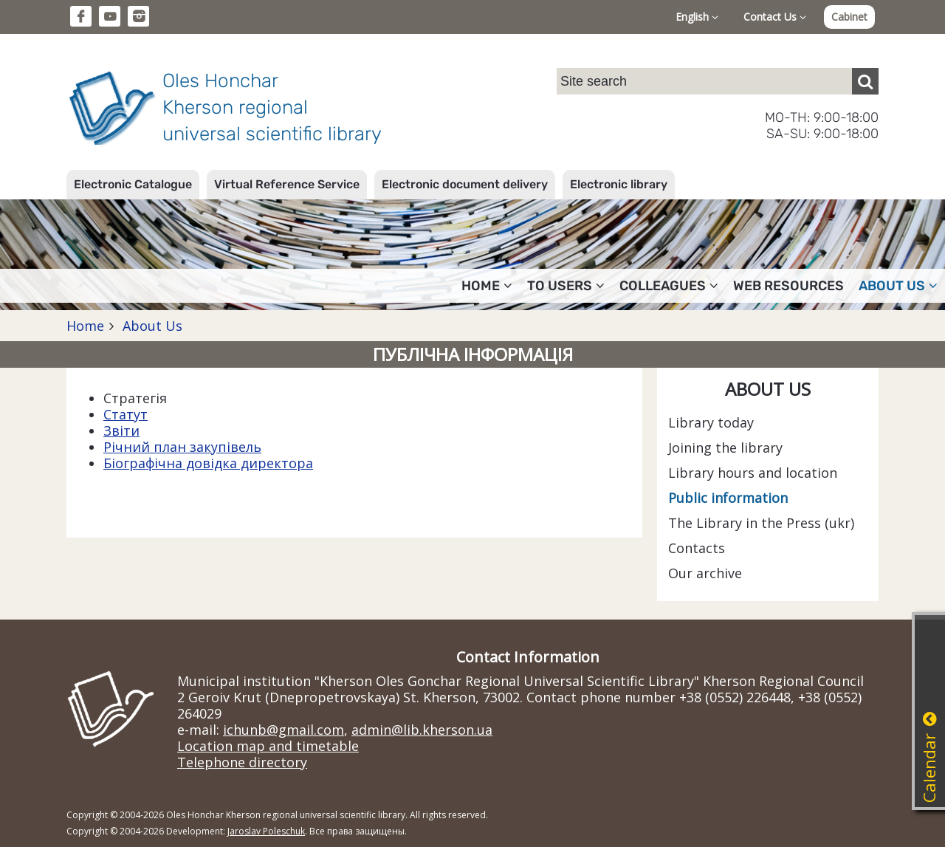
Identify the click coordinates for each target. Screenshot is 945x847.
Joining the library (725, 447)
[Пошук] (865, 81)
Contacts (696, 548)
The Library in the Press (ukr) (761, 523)
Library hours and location (752, 472)
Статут (125, 414)
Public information (728, 498)
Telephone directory (242, 762)
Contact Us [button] (774, 17)
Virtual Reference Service (287, 184)
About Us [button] (898, 286)
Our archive (705, 573)
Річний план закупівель (182, 447)
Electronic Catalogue (133, 184)
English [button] (697, 17)
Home (85, 326)
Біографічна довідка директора (208, 463)
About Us (150, 326)
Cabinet (849, 17)
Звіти (121, 430)
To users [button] (566, 286)
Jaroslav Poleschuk (266, 831)
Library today (711, 422)
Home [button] (486, 286)
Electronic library (618, 184)
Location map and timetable (268, 746)
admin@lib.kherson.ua (421, 729)
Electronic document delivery (465, 184)
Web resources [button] (788, 286)
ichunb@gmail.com (283, 729)
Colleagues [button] (668, 286)
